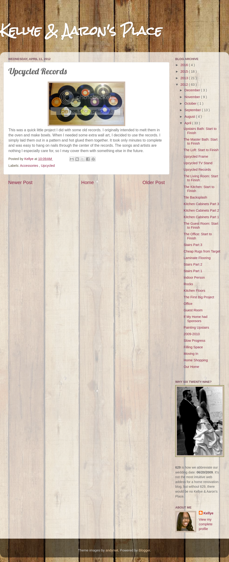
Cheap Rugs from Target (202, 251)
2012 (184, 84)
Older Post (154, 182)
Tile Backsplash (195, 197)
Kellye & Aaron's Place (81, 30)
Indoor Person (194, 277)
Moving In (191, 354)
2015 (184, 71)
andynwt (112, 550)
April (188, 123)
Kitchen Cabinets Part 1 (201, 217)
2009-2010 (192, 334)
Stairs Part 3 (193, 245)
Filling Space (193, 347)
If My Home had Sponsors (196, 319)
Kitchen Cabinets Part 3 (201, 204)
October (191, 103)
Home (87, 182)
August (190, 116)
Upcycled (48, 165)
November (193, 97)
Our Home (191, 367)
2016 (184, 65)
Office (188, 304)
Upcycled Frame (196, 156)
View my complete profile (205, 524)
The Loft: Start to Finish (201, 150)
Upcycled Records (197, 169)
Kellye (208, 513)
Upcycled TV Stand (198, 163)
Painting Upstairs (196, 327)
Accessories (29, 165)
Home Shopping (196, 360)
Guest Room (193, 310)
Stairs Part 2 (193, 264)
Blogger (144, 550)
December (193, 90)
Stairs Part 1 (193, 271)
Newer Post (20, 182)
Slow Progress (194, 340)
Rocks (188, 284)
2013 (184, 78)
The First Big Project (199, 297)
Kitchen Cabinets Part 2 (201, 210)
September (193, 110)
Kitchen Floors (194, 290)
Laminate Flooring (197, 258)
